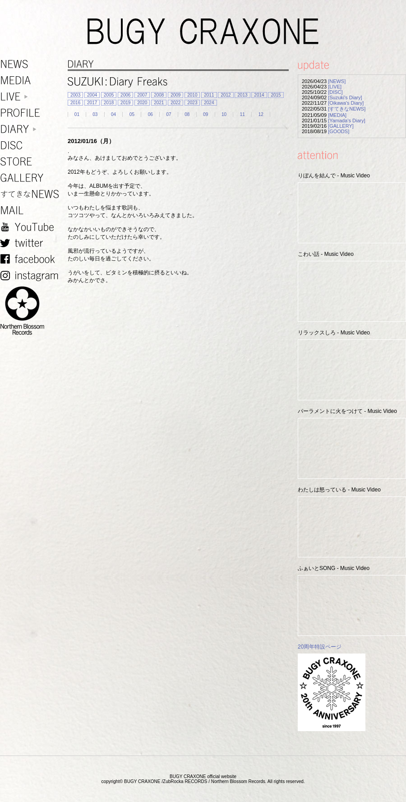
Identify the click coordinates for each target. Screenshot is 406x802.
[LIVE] (334, 86)
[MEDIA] (337, 115)
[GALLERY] (341, 126)
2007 (142, 95)
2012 (226, 95)
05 (131, 114)
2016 (75, 102)
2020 (142, 102)
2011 (209, 95)
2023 (192, 102)
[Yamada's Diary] (346, 120)
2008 (159, 95)
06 (150, 114)
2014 (259, 95)
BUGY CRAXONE (203, 32)
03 (94, 114)
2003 (75, 95)
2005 (109, 95)
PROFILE (31, 113)
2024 (209, 102)
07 (168, 114)
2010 (192, 95)
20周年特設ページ (319, 647)
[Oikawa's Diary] (346, 103)
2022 (175, 102)
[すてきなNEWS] (346, 108)
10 (223, 114)
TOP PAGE (394, 790)
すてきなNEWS (31, 194)
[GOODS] (338, 131)
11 (242, 114)
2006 (125, 95)
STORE (31, 161)
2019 (125, 102)
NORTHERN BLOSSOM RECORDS (31, 311)
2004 (92, 95)
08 (187, 114)
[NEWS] (337, 81)
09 (205, 114)
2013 (242, 95)
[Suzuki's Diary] (345, 97)
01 (76, 114)
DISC (31, 145)
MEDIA (31, 80)
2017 (92, 102)
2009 (175, 95)
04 (113, 114)
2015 (276, 95)
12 (260, 114)
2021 (159, 102)
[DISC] (335, 92)
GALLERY (31, 178)
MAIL (31, 210)
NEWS (31, 64)
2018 (109, 102)
